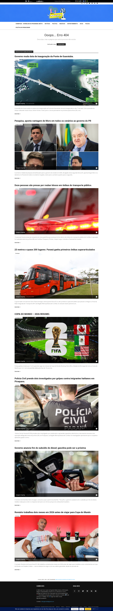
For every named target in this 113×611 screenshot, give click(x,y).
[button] (82, 3)
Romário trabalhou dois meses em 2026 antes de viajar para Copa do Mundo (53, 512)
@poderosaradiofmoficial (65, 579)
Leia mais (18, 113)
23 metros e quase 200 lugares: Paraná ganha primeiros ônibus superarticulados (55, 249)
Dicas (81, 23)
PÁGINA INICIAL (61, 44)
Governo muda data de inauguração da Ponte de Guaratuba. (44, 56)
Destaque (17, 253)
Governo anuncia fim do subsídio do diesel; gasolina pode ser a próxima (50, 448)
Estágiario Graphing (20, 103)
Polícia (87, 23)
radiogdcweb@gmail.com (47, 601)
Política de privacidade (23, 27)
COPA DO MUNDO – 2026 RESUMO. (32, 314)
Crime (16, 189)
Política (54, 23)
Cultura (17, 60)
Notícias (47, 23)
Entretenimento (72, 23)
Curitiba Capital (18, 124)
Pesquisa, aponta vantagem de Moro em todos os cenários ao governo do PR (53, 121)
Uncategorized (18, 317)
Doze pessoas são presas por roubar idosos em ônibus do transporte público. (53, 185)
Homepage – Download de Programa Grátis (29, 23)
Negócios (62, 23)
